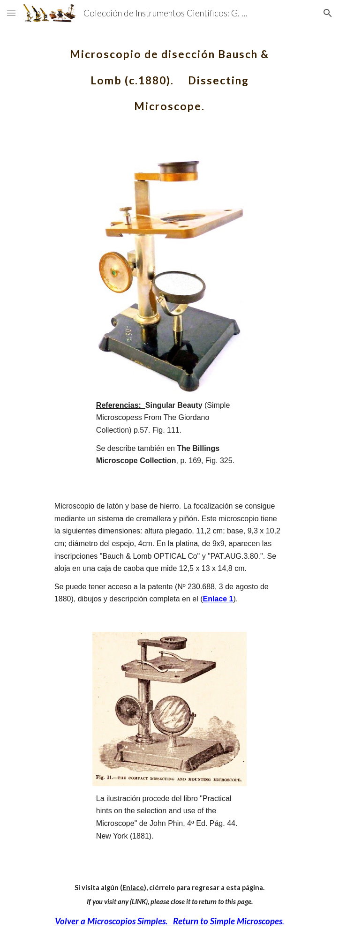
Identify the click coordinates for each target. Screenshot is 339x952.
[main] (169, 75)
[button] (11, 13)
